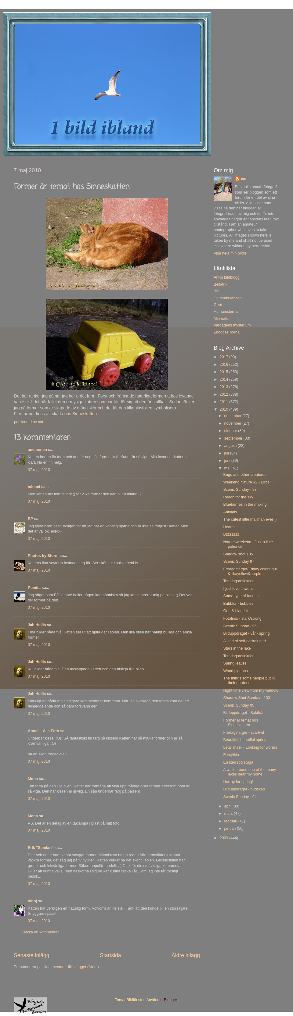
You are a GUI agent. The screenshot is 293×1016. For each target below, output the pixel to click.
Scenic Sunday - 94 (239, 797)
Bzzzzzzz (231, 534)
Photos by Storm (43, 556)
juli (227, 453)
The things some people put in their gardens (249, 680)
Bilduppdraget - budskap (244, 789)
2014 (224, 379)
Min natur (222, 318)
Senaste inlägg (31, 955)
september (234, 438)
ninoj (32, 901)
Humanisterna (225, 311)
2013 (224, 387)
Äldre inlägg (186, 955)
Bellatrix (220, 284)
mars (229, 813)
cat (243, 179)
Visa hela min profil (230, 253)
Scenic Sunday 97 (238, 561)
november (233, 423)
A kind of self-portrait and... (246, 641)
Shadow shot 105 (238, 554)
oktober (231, 431)
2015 (224, 372)
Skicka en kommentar (40, 932)
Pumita (34, 588)
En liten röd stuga (238, 762)
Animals (230, 512)
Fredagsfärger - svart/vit (243, 732)
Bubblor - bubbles (238, 603)
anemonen (37, 449)
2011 (224, 402)
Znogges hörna (227, 332)
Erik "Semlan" (40, 848)
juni (227, 460)
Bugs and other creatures (244, 474)
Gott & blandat (235, 611)
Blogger (170, 1000)
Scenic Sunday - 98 (239, 489)
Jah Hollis (37, 625)
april (228, 806)
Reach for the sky (238, 497)
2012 (224, 394)
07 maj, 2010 (39, 470)
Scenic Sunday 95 (238, 705)
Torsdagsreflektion (238, 581)
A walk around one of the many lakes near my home (249, 772)
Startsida (110, 955)
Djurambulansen (228, 298)
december (233, 416)
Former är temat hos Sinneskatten (240, 722)
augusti (231, 446)
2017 (224, 357)
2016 (224, 364)
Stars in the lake (237, 648)
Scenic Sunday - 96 (239, 626)
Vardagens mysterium (232, 325)
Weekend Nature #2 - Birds (246, 482)
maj (228, 468)
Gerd (218, 305)
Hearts (228, 527)
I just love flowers (238, 588)
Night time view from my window (250, 690)
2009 (224, 838)
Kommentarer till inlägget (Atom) (71, 967)
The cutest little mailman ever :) (250, 519)
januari (230, 828)
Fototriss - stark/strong (242, 618)
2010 (224, 409)
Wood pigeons (235, 671)
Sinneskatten (84, 413)
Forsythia (231, 755)
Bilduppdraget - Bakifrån (243, 713)
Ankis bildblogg (227, 277)
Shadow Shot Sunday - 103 (246, 698)
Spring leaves (234, 663)
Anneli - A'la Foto (43, 731)
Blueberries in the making (244, 504)
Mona (33, 779)
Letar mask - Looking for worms (250, 747)
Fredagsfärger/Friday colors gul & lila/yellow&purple (250, 571)
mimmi (34, 487)
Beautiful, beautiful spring (244, 740)
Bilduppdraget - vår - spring (246, 633)
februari (231, 821)
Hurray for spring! (238, 782)
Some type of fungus (241, 596)
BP (30, 519)
